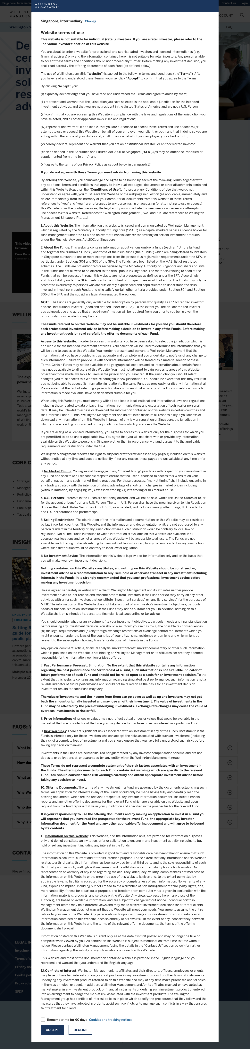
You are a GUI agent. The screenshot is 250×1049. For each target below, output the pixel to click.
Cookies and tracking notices (110, 1020)
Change (90, 21)
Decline (80, 1030)
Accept (52, 1030)
